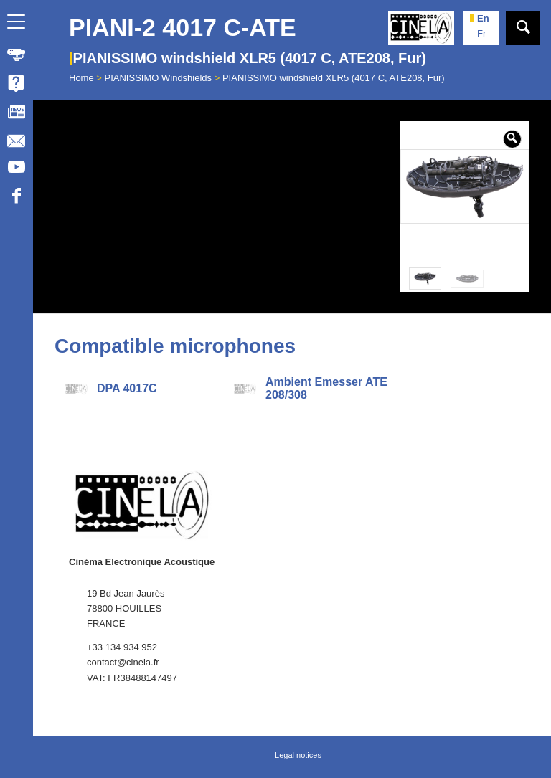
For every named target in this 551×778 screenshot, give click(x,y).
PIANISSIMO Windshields (158, 77)
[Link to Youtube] (16, 169)
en (483, 18)
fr (481, 33)
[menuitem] (16, 54)
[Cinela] (421, 28)
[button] (512, 139)
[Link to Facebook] (16, 198)
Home (81, 77)
